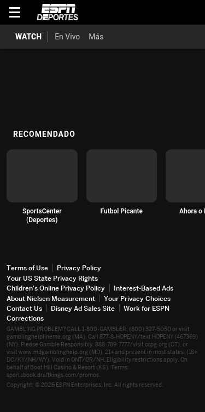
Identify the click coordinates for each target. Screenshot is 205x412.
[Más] (111, 37)
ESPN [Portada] (57, 12)
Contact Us (24, 308)
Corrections (25, 318)
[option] (42, 186)
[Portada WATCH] (24, 37)
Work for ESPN (146, 308)
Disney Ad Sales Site (83, 308)
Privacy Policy (79, 268)
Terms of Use (27, 268)
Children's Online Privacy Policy (56, 288)
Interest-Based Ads (143, 288)
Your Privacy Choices (137, 298)
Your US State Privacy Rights (52, 278)
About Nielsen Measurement (51, 298)
